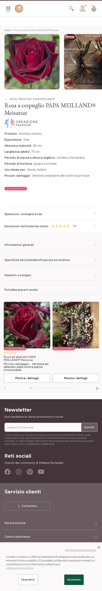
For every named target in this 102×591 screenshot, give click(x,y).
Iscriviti (89, 427)
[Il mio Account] (82, 8)
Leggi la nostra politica (19, 568)
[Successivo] (97, 388)
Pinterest (30, 472)
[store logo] (19, 9)
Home (7, 30)
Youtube (41, 472)
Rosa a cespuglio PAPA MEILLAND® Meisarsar (36, 30)
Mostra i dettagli (27, 378)
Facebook (7, 472)
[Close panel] (99, 547)
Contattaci (29, 506)
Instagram (19, 472)
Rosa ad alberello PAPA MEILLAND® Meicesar (20, 359)
